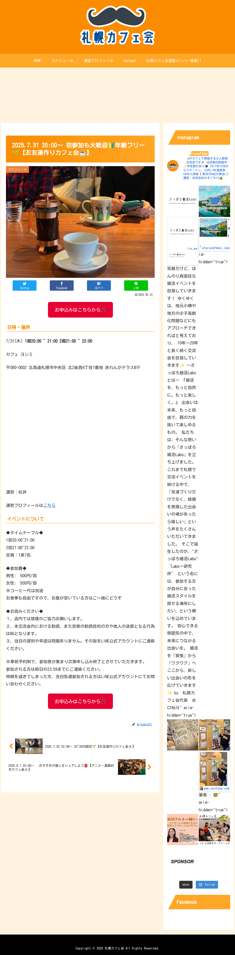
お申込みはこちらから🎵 (80, 309)
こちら (49, 505)
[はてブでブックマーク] (99, 285)
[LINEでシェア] (136, 285)
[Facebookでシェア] (62, 285)
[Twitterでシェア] (24, 285)
